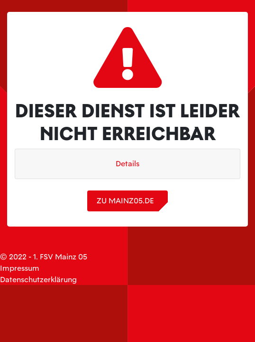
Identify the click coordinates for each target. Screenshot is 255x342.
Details (127, 164)
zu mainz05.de (125, 201)
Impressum (19, 268)
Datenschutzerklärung (38, 280)
